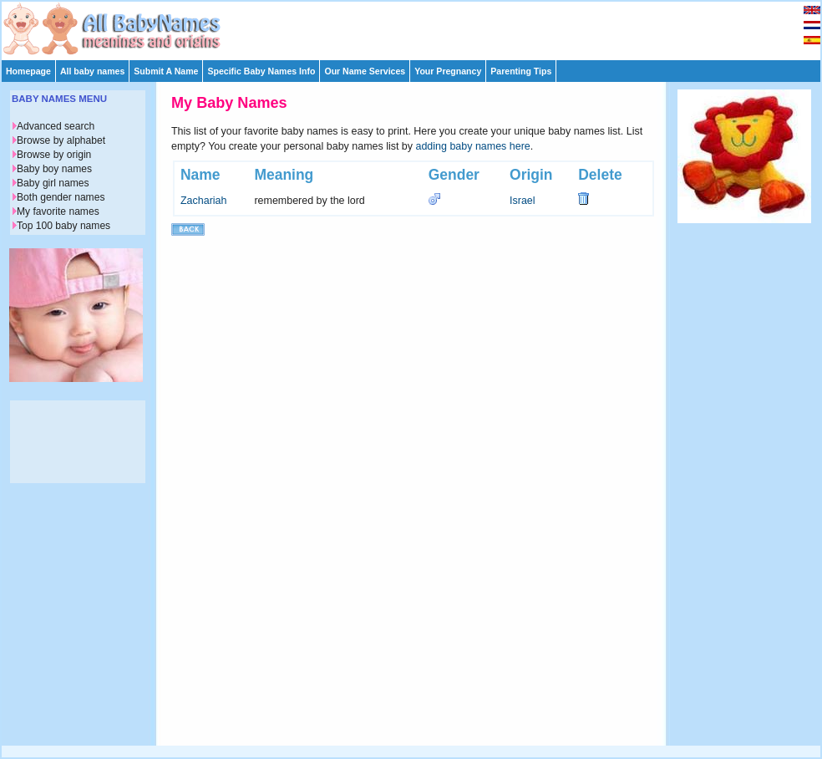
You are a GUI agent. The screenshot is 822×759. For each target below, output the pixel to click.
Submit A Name (166, 71)
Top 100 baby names (63, 226)
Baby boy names (54, 169)
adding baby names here (473, 146)
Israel (522, 200)
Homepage (28, 71)
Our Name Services (364, 71)
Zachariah (203, 200)
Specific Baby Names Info (261, 71)
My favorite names (58, 211)
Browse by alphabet (61, 140)
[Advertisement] (418, 27)
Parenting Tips (520, 71)
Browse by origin (54, 154)
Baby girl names (53, 183)
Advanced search (55, 126)
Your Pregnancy (447, 71)
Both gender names (60, 197)
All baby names (92, 71)
